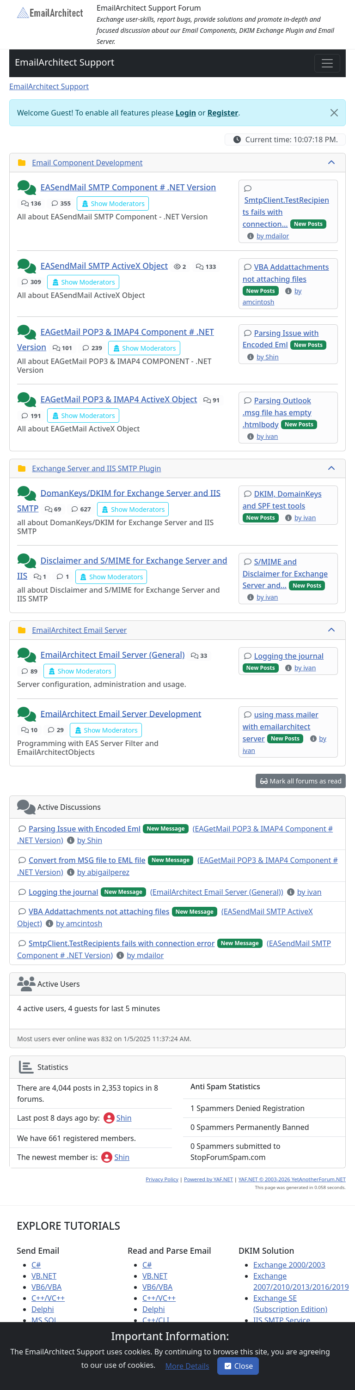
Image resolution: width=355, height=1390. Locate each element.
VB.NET (43, 1276)
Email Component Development (87, 163)
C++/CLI (155, 1320)
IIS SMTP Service (281, 1320)
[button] (27, 188)
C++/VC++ (48, 1298)
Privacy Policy (162, 1179)
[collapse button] (332, 163)
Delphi (42, 1309)
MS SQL (44, 1320)
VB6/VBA (46, 1287)
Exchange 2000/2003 (289, 1265)
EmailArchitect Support (64, 62)
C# (36, 1265)
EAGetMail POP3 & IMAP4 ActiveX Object (119, 399)
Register (223, 113)
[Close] (334, 113)
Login (186, 113)
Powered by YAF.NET (208, 1179)
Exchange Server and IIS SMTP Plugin (96, 468)
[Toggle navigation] (327, 63)
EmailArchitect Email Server (79, 630)
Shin (118, 1118)
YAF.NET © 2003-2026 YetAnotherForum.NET (292, 1179)
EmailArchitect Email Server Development (121, 713)
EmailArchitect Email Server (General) (113, 654)
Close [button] (238, 1366)
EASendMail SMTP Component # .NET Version (128, 187)
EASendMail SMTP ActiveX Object (104, 265)
